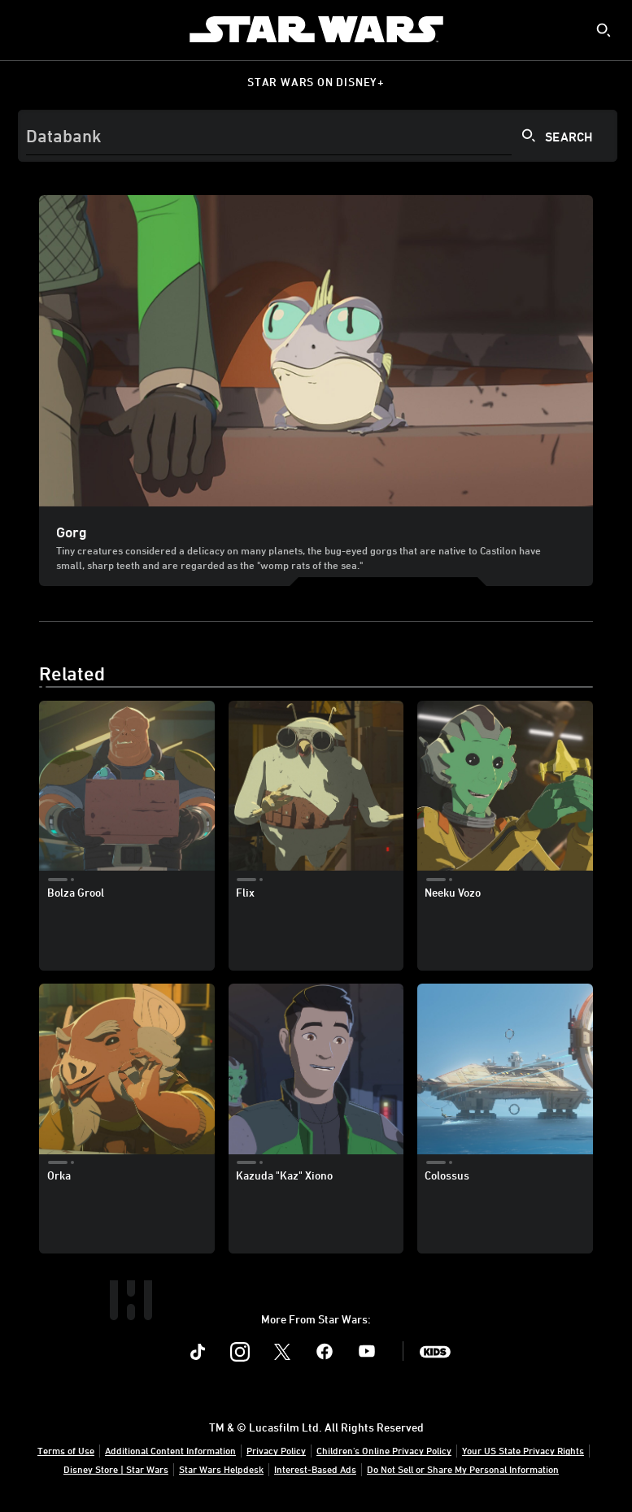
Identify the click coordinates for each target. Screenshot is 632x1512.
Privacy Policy (276, 1450)
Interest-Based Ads (315, 1469)
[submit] (603, 30)
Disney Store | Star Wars (115, 1469)
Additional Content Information (170, 1450)
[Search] (317, 136)
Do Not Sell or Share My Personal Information (463, 1469)
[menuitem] (26, 29)
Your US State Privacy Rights (523, 1450)
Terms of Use (65, 1450)
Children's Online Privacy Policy (383, 1450)
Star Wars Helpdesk (221, 1469)
